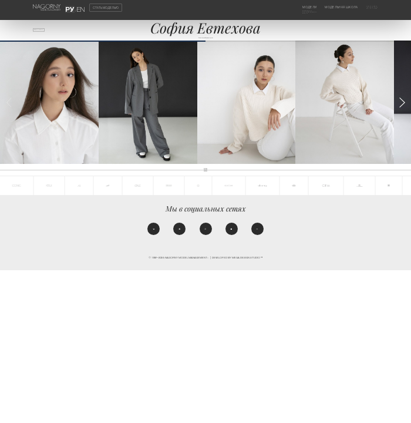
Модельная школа (334, 7)
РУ (72, 7)
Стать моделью (106, 7)
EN (78, 7)
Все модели (46, 32)
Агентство (368, 7)
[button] (402, 112)
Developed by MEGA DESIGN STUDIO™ (237, 273)
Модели (295, 7)
